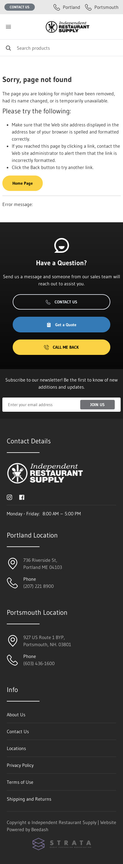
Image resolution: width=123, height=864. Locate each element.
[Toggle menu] (8, 26)
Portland (66, 7)
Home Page (22, 183)
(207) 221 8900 (38, 586)
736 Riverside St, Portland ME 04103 (42, 563)
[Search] (61, 48)
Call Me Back (61, 347)
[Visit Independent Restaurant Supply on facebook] (21, 497)
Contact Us (19, 7)
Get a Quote (61, 324)
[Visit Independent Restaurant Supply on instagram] (9, 497)
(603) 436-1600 (39, 663)
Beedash (39, 829)
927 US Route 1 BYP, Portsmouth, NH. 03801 (47, 640)
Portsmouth (102, 7)
